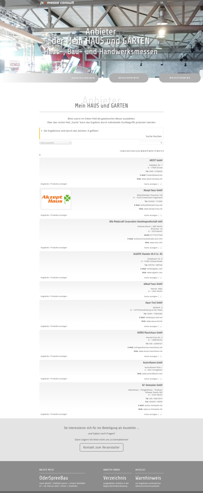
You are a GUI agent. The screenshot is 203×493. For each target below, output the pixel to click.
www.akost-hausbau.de (152, 179)
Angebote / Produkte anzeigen (54, 184)
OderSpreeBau (53, 478)
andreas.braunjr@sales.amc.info (148, 239)
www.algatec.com (154, 272)
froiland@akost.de (154, 175)
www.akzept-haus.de (153, 209)
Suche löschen (154, 136)
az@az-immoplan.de (153, 405)
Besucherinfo (126, 77)
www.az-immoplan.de (152, 409)
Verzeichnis (114, 478)
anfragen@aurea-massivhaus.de (148, 347)
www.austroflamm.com (152, 373)
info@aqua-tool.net (154, 317)
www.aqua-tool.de (154, 321)
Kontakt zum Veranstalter (101, 444)
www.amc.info (156, 242)
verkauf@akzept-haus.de (151, 205)
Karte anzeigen (150, 184)
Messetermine (176, 77)
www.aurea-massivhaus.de (150, 351)
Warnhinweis (148, 478)
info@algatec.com (154, 268)
